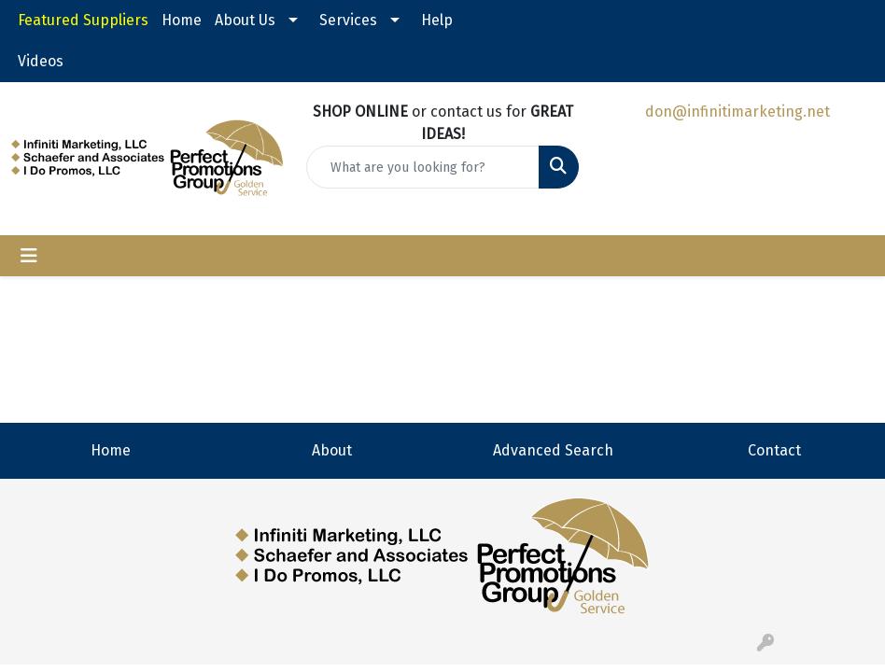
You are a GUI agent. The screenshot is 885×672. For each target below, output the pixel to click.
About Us (245, 20)
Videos (40, 61)
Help (437, 20)
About (332, 450)
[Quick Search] (423, 167)
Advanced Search (553, 450)
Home (182, 20)
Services (348, 20)
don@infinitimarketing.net (737, 111)
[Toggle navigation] (29, 256)
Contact (774, 450)
